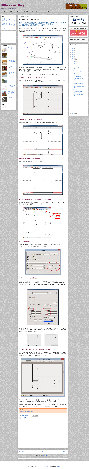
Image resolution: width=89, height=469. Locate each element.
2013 (73, 113)
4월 (74, 105)
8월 (74, 98)
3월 (74, 107)
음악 (3, 23)
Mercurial (13, 24)
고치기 (5, 23)
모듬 (7, 28)
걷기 (13, 20)
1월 (74, 111)
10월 (74, 63)
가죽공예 (4, 28)
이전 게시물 (63, 451)
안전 (7, 25)
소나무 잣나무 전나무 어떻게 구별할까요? (11, 80)
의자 (11, 23)
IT (12, 19)
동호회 (3, 25)
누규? (10, 12)
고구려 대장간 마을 (76, 89)
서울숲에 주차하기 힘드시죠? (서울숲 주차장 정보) (11, 92)
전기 (5, 25)
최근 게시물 (22, 451)
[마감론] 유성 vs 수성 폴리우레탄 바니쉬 (11, 61)
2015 (73, 56)
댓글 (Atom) (46, 455)
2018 (73, 50)
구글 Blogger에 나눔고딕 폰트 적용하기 (11, 105)
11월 (74, 61)
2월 (74, 109)
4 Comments (43, 415)
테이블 (8, 23)
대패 (13, 23)
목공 (3, 19)
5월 (74, 103)
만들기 (9, 19)
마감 (14, 19)
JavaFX (7, 24)
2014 (73, 58)
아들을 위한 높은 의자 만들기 (27, 411)
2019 (73, 48)
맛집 (7, 20)
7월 (74, 99)
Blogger (59, 466)
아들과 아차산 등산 (76, 81)
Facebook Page (46, 12)
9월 (74, 65)
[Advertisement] (43, 430)
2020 (73, 46)
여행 (6, 19)
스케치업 (24, 417)
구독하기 (26, 12)
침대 (9, 25)
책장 (10, 24)
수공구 (3, 20)
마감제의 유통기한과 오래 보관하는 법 (11, 55)
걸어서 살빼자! (76, 70)
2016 (73, 54)
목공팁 (10, 20)
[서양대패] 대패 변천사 (77, 76)
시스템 (14, 25)
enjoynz (48, 466)
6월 (74, 101)
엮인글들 (17, 12)
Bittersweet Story (13, 5)
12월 (74, 59)
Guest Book (35, 12)
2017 (73, 52)
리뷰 (11, 25)
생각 (5, 24)
